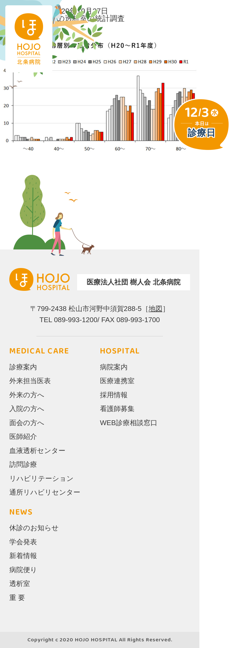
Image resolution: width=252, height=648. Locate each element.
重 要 (17, 598)
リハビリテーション (41, 478)
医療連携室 (117, 381)
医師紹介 (23, 436)
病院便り (23, 570)
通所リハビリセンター (44, 492)
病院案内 (114, 367)
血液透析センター (37, 451)
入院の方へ (26, 409)
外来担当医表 (30, 381)
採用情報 (114, 395)
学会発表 (23, 542)
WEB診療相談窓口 (128, 423)
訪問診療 (23, 464)
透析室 (19, 583)
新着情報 (23, 556)
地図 (155, 309)
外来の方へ (26, 395)
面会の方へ (26, 423)
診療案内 (23, 367)
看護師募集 (117, 409)
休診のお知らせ (34, 528)
